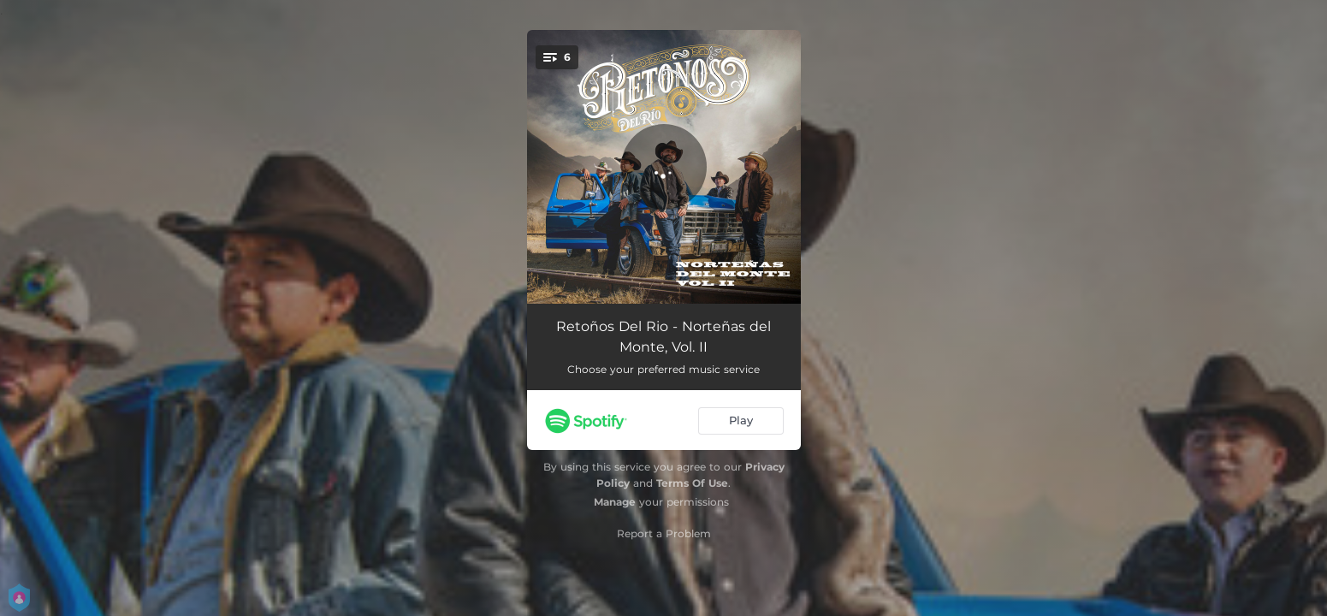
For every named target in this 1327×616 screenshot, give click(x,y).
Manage (615, 501)
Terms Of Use (692, 483)
